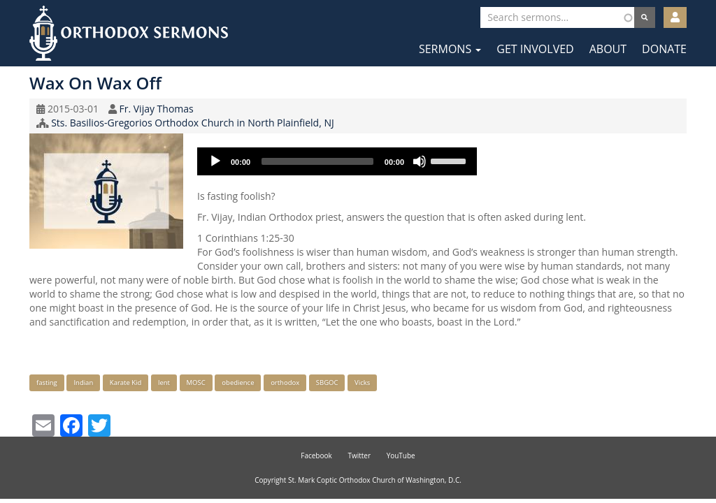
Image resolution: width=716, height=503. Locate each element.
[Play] (215, 161)
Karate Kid (125, 382)
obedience (238, 382)
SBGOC (327, 382)
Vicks (362, 382)
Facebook (316, 455)
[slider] (317, 161)
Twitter (359, 455)
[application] (337, 161)
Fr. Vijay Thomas (156, 108)
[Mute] (420, 161)
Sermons (450, 49)
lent (164, 382)
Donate (664, 49)
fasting (46, 382)
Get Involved (534, 49)
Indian (83, 382)
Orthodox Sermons (128, 33)
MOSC (196, 382)
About (607, 49)
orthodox (285, 382)
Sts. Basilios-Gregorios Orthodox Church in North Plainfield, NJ (192, 122)
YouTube (401, 455)
